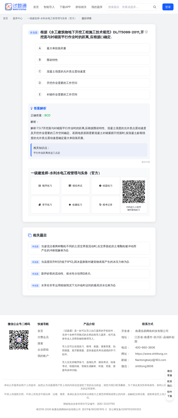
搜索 (40, 343)
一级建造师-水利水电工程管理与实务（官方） (52, 18)
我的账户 (43, 355)
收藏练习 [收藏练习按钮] (75, 204)
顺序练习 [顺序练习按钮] (45, 185)
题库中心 (18, 18)
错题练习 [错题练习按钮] (105, 185)
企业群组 (43, 349)
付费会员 (43, 337)
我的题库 (97, 7)
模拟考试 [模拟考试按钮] (75, 185)
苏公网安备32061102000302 (125, 409)
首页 (36, 7)
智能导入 (49, 7)
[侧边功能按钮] (170, 383)
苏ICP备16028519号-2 (94, 409)
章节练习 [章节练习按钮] (45, 204)
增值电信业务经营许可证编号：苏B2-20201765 (89, 403)
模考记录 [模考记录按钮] (105, 204)
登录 (168, 7)
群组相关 (81, 7)
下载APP (65, 7)
